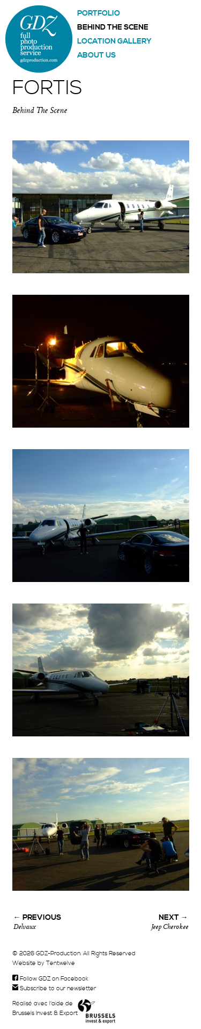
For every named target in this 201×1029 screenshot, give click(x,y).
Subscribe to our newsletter (54, 988)
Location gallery (114, 41)
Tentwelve (60, 963)
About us (96, 55)
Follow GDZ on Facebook (50, 979)
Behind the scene (112, 27)
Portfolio (98, 13)
